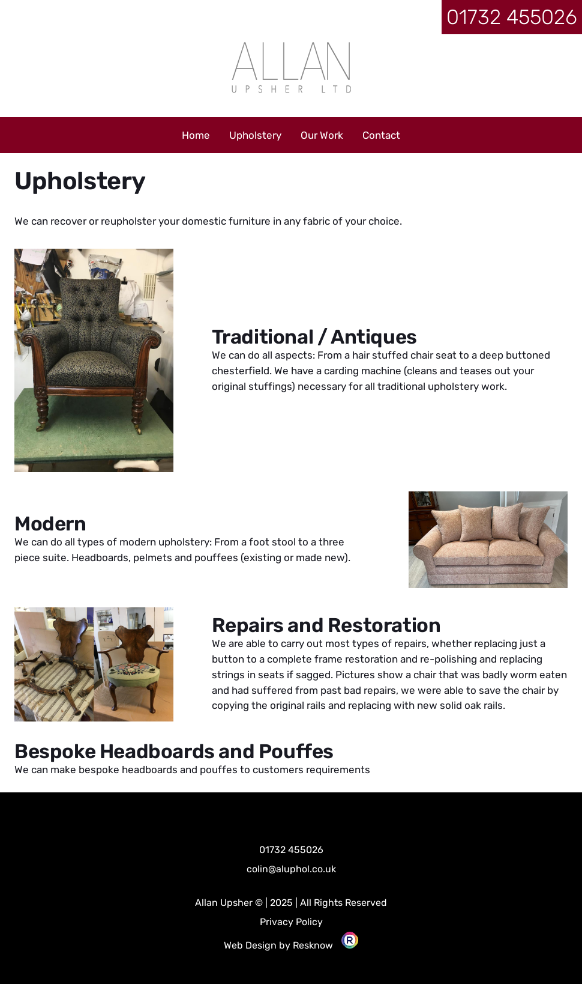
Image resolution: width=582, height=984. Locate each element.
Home (196, 135)
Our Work (322, 135)
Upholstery (255, 135)
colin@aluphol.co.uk (291, 869)
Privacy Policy (291, 922)
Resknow (313, 945)
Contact (381, 135)
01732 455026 (511, 17)
